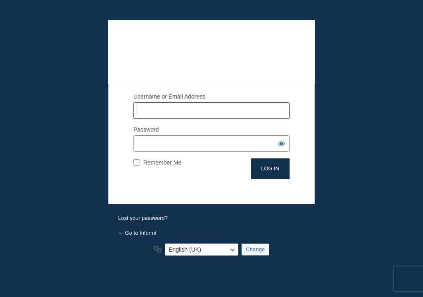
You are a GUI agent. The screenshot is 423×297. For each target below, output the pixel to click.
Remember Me (162, 162)
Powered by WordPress (211, 52)
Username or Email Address (169, 96)
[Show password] (281, 143)
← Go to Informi (137, 233)
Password (146, 129)
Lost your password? (143, 218)
